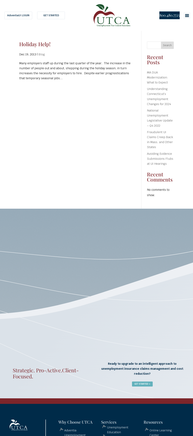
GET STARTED (51, 15)
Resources (153, 422)
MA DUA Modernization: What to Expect (157, 77)
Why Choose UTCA (75, 422)
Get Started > (142, 383)
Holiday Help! (35, 44)
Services (108, 422)
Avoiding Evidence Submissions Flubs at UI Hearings (160, 159)
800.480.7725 (169, 15)
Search (167, 45)
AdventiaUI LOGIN (18, 15)
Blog (41, 54)
